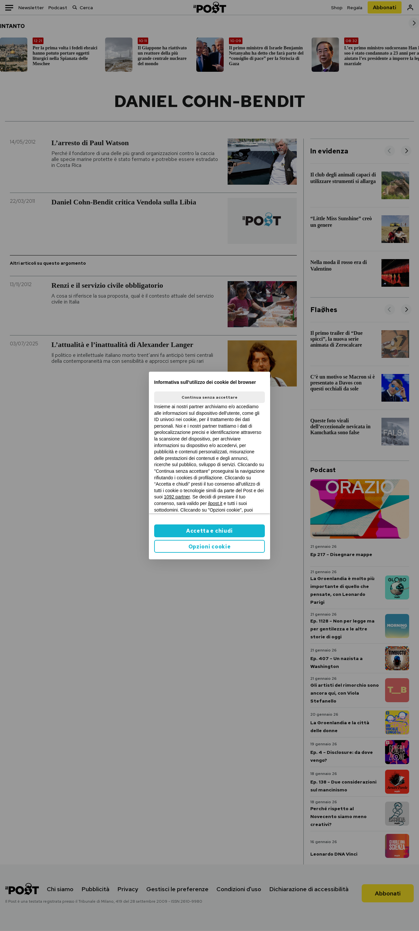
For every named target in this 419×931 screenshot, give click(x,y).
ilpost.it (215, 503)
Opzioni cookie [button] (209, 546)
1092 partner (177, 496)
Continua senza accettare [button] (209, 397)
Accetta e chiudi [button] (209, 530)
